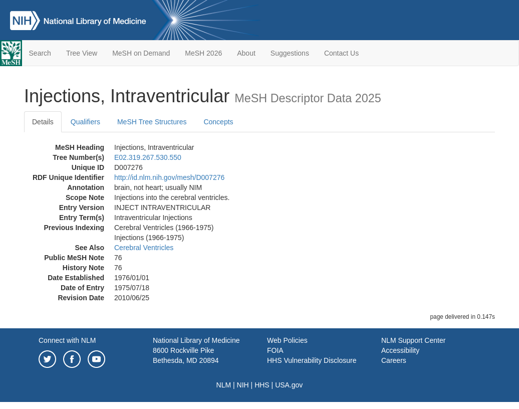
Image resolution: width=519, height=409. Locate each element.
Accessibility (400, 350)
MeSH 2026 (203, 53)
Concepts (218, 122)
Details (43, 122)
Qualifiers (85, 122)
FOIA (275, 350)
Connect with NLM (67, 340)
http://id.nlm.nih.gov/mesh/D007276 (169, 177)
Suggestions (290, 53)
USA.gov (289, 385)
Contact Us (341, 53)
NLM (223, 385)
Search (40, 53)
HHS (262, 385)
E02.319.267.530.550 (147, 157)
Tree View (81, 53)
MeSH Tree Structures (152, 122)
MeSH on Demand (141, 53)
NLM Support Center (413, 340)
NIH (243, 385)
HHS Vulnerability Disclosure (311, 360)
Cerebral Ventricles (143, 248)
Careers (393, 360)
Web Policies (287, 340)
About (246, 53)
